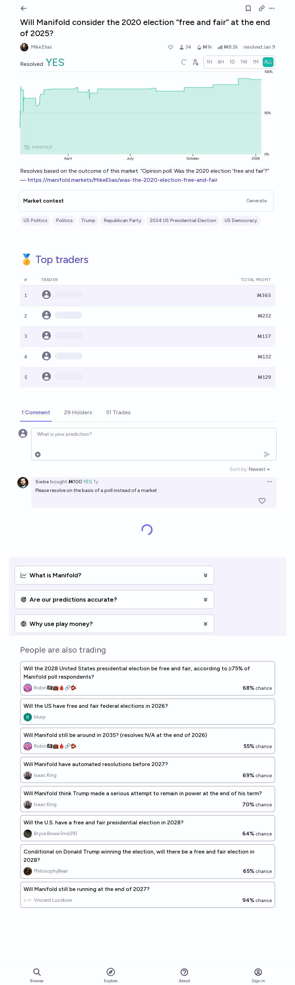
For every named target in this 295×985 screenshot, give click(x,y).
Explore (111, 975)
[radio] (209, 62)
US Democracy (241, 220)
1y (96, 482)
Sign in (258, 975)
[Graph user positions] (195, 62)
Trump (88, 220)
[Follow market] (248, 8)
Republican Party (122, 220)
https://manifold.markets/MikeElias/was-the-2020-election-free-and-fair (123, 180)
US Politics (35, 220)
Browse (36, 975)
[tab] (36, 413)
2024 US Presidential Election (183, 220)
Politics (64, 220)
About (184, 975)
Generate (256, 201)
